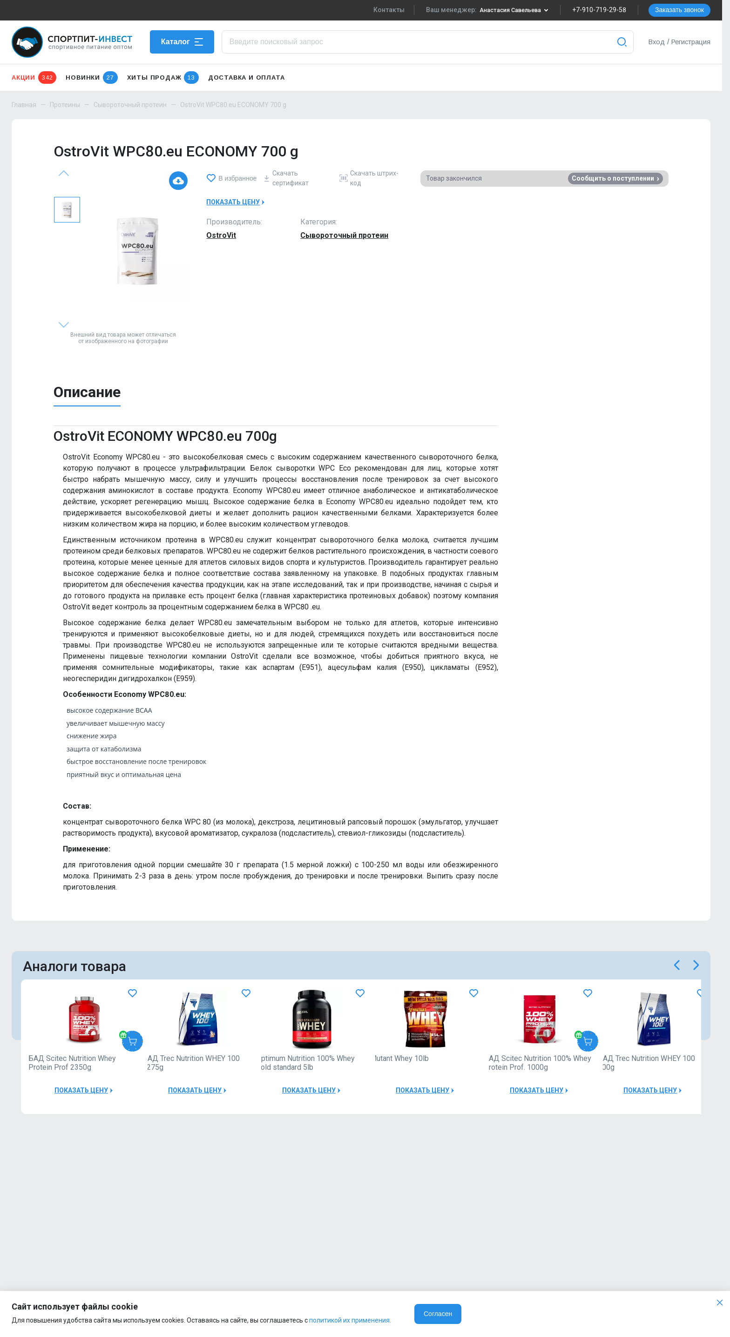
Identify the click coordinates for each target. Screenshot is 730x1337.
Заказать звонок (679, 10)
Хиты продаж (163, 77)
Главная (24, 104)
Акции (34, 77)
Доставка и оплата (246, 77)
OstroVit (221, 235)
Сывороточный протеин (130, 104)
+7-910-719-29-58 (599, 10)
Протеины (65, 104)
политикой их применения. (350, 1320)
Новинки (91, 77)
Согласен (438, 1313)
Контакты (381, 10)
